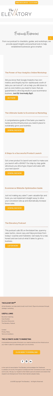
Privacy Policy (6, 332)
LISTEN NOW (13, 246)
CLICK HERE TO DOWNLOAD (26, 352)
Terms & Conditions (7, 334)
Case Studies (6, 319)
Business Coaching (7, 317)
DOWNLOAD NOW (15, 130)
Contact (4, 330)
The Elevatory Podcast (8, 323)
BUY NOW (11, 98)
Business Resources (8, 321)
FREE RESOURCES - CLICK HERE (26, 2)
